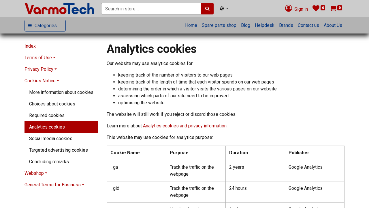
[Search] (207, 8)
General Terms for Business (53, 184)
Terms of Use (38, 57)
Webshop (34, 173)
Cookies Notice (40, 80)
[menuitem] (191, 25)
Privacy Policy (39, 69)
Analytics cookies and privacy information (185, 126)
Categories (46, 25)
